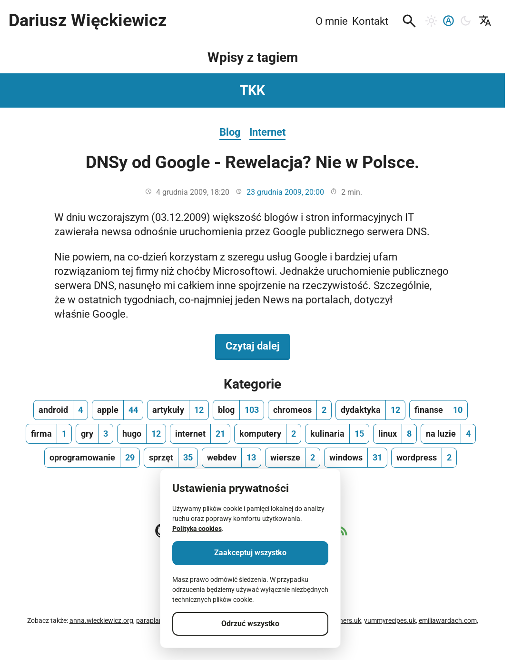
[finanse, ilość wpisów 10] (438, 410)
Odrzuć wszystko (250, 623)
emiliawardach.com (448, 620)
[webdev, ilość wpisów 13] (231, 458)
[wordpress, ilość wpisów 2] (424, 458)
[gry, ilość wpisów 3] (94, 434)
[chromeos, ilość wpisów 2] (300, 410)
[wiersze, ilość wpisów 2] (292, 458)
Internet (267, 132)
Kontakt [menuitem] (370, 21)
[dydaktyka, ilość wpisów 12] (370, 410)
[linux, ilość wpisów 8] (395, 434)
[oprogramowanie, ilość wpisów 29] (92, 458)
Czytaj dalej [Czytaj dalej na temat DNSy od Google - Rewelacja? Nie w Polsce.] (258, 345)
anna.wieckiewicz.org (101, 620)
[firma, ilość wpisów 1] (49, 434)
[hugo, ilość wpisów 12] (141, 434)
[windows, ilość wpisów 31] (355, 458)
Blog (230, 132)
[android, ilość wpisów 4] (60, 410)
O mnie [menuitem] (331, 21)
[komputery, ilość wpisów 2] (267, 434)
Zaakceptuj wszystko (250, 552)
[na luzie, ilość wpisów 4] (448, 434)
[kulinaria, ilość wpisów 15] (337, 434)
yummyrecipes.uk (390, 620)
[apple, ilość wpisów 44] (117, 410)
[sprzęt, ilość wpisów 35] (171, 458)
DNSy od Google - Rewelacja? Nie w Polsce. (252, 162)
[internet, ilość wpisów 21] (200, 434)
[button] (409, 21)
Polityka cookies (197, 528)
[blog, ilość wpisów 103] (238, 410)
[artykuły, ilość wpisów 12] (178, 410)
